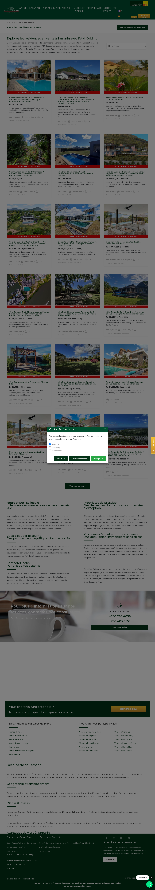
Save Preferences (79, 459)
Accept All (98, 459)
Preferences (57, 451)
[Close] (105, 428)
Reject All (61, 459)
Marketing (56, 447)
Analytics (55, 444)
